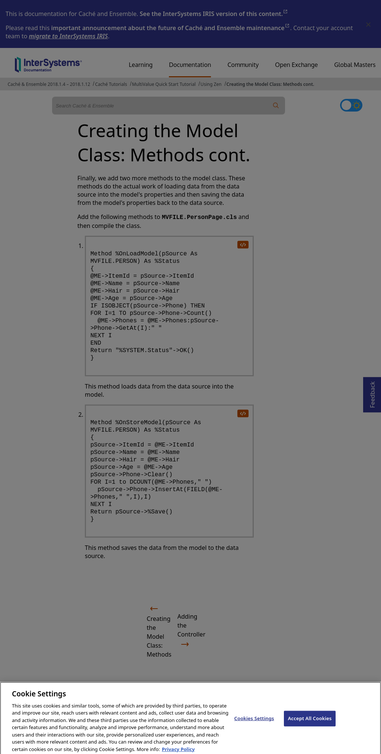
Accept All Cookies (310, 723)
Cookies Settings (254, 723)
